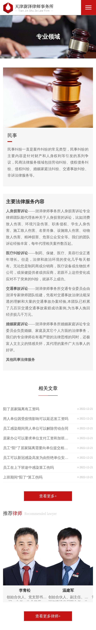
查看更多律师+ (48, 616)
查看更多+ (48, 496)
